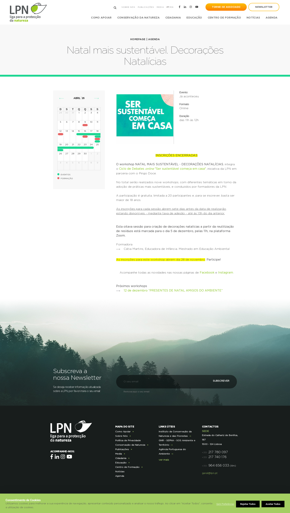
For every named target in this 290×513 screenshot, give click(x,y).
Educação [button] (194, 17)
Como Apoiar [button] (101, 17)
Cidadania (120, 458)
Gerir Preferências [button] (225, 504)
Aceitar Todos (273, 504)
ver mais (164, 459)
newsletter (263, 7)
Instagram (225, 272)
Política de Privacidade (128, 440)
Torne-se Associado (226, 7)
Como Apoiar (123, 431)
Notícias (253, 17)
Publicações (145, 7)
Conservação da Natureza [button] (138, 17)
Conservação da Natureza (130, 444)
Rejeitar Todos (248, 504)
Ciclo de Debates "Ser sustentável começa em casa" (162, 168)
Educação (121, 462)
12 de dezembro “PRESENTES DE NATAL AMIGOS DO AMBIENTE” (174, 290)
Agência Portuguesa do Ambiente (172, 451)
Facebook (207, 272)
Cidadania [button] (173, 17)
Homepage (137, 39)
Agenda (271, 17)
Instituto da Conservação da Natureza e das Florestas (175, 433)
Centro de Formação (223, 17)
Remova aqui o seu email (136, 391)
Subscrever (216, 381)
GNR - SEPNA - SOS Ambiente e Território (177, 442)
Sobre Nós (128, 7)
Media (159, 7)
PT (167, 7)
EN (171, 7)
